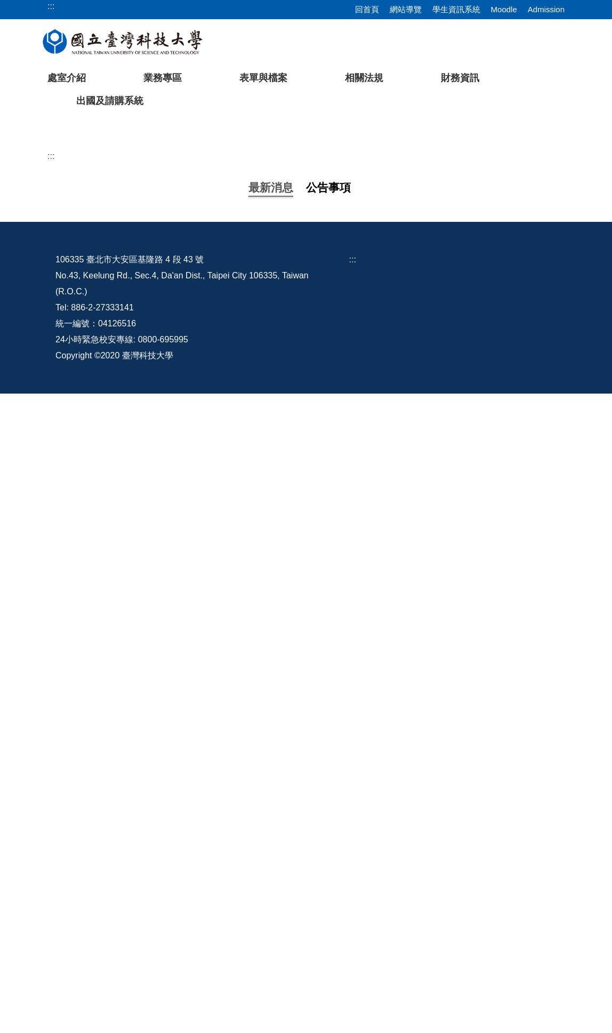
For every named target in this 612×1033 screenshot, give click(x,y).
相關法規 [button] (364, 78)
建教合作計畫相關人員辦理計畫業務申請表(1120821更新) (212, 655)
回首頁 (367, 9)
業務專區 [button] (162, 78)
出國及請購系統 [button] (109, 100)
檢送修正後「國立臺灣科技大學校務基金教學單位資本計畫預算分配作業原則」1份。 (263, 488)
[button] (25, 210)
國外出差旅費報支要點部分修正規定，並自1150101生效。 (213, 421)
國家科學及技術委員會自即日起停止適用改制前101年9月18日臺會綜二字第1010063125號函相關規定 (294, 755)
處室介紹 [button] (66, 78)
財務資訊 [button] (460, 78)
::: (50, 340)
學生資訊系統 (456, 9)
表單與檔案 (263, 78)
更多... (306, 829)
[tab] (456, 295)
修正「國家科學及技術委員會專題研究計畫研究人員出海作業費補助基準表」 (248, 722)
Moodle (504, 9)
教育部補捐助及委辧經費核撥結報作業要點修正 (193, 622)
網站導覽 (406, 9)
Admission (546, 9)
